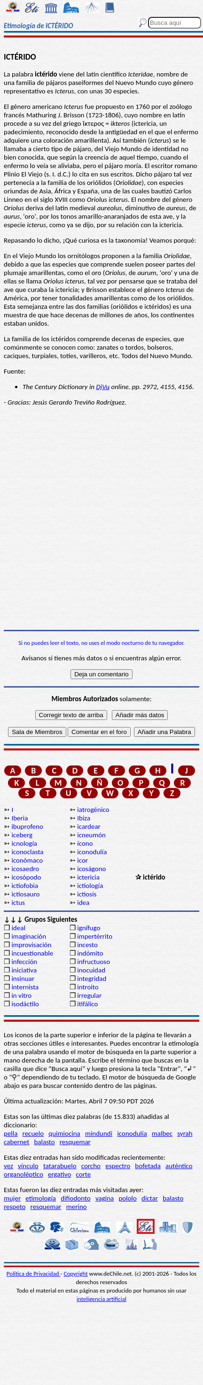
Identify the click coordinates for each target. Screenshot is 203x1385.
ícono (85, 843)
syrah (184, 1133)
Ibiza (83, 818)
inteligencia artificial (101, 1298)
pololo (127, 1198)
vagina (104, 1198)
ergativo (59, 1174)
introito (87, 987)
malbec (162, 1133)
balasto (44, 1142)
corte (83, 1174)
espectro (117, 1166)
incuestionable (32, 953)
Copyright (76, 1273)
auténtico (179, 1166)
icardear (89, 826)
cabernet (16, 1142)
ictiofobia (24, 885)
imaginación (28, 936)
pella (10, 1133)
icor (82, 860)
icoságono (91, 869)
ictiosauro (25, 894)
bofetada (147, 1166)
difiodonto (76, 1198)
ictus (18, 902)
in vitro (21, 995)
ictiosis (86, 894)
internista (25, 987)
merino (76, 1206)
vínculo (28, 1166)
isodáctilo (25, 1004)
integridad (91, 978)
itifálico (87, 1004)
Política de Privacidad (34, 1273)
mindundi (98, 1133)
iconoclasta (27, 852)
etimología (40, 1198)
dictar (149, 1198)
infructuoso (93, 961)
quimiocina (64, 1133)
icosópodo (26, 877)
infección (24, 961)
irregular (89, 995)
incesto (87, 945)
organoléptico (23, 1174)
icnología (24, 843)
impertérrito (94, 936)
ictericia (88, 877)
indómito (90, 953)
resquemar (75, 1142)
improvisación (31, 945)
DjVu (102, 387)
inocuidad (91, 970)
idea (83, 902)
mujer (12, 1198)
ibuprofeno (27, 826)
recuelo (33, 1133)
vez (8, 1166)
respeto (14, 1206)
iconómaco (27, 860)
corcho (91, 1166)
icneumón (91, 835)
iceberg (21, 835)
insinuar (22, 978)
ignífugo (88, 928)
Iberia (19, 818)
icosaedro (25, 869)
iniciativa (24, 970)
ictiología (90, 885)
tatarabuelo (60, 1166)
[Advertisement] (101, 518)
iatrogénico (93, 809)
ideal (18, 928)
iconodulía (92, 852)
